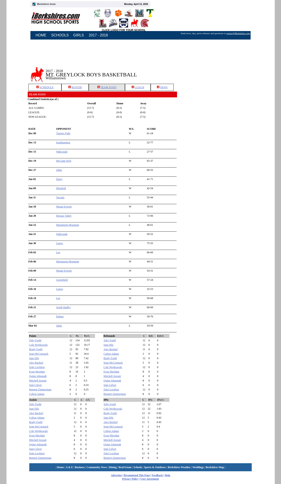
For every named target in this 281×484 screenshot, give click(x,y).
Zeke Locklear (37, 367)
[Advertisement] (215, 71)
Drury (59, 179)
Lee (58, 252)
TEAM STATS (108, 87)
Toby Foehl (35, 340)
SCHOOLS (60, 35)
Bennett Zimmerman (40, 389)
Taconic (60, 197)
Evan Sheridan (37, 371)
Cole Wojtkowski (38, 344)
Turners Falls (63, 133)
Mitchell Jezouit (37, 380)
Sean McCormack (38, 353)
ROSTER (77, 87)
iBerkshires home (46, 4)
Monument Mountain (67, 224)
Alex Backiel (36, 362)
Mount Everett (64, 206)
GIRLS (78, 35)
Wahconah (61, 151)
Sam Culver (35, 385)
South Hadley (63, 307)
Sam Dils (34, 358)
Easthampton (63, 142)
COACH (139, 87)
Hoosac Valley (64, 215)
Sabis (59, 170)
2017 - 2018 (98, 35)
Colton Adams (36, 394)
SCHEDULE (47, 87)
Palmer (60, 316)
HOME (41, 35)
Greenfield (62, 279)
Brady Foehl (35, 349)
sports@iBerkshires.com (238, 33)
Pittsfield (61, 188)
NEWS (164, 87)
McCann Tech (63, 160)
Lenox (59, 243)
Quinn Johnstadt (37, 376)
